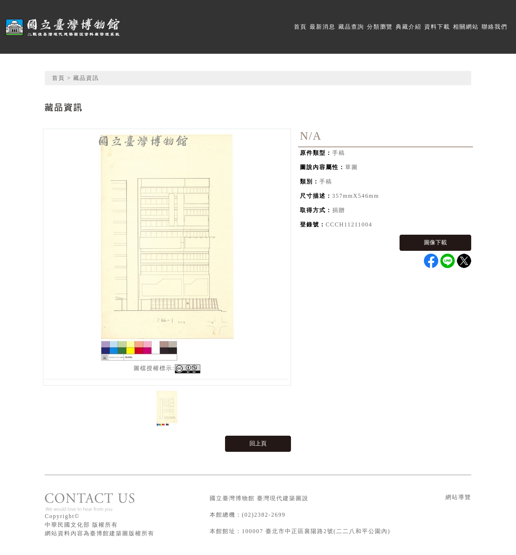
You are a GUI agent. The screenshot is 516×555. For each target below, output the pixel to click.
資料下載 (437, 27)
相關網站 (466, 27)
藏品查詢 (351, 27)
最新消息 (322, 27)
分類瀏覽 (380, 27)
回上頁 (258, 443)
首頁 (300, 27)
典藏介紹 (408, 27)
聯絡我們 (494, 27)
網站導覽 (458, 497)
